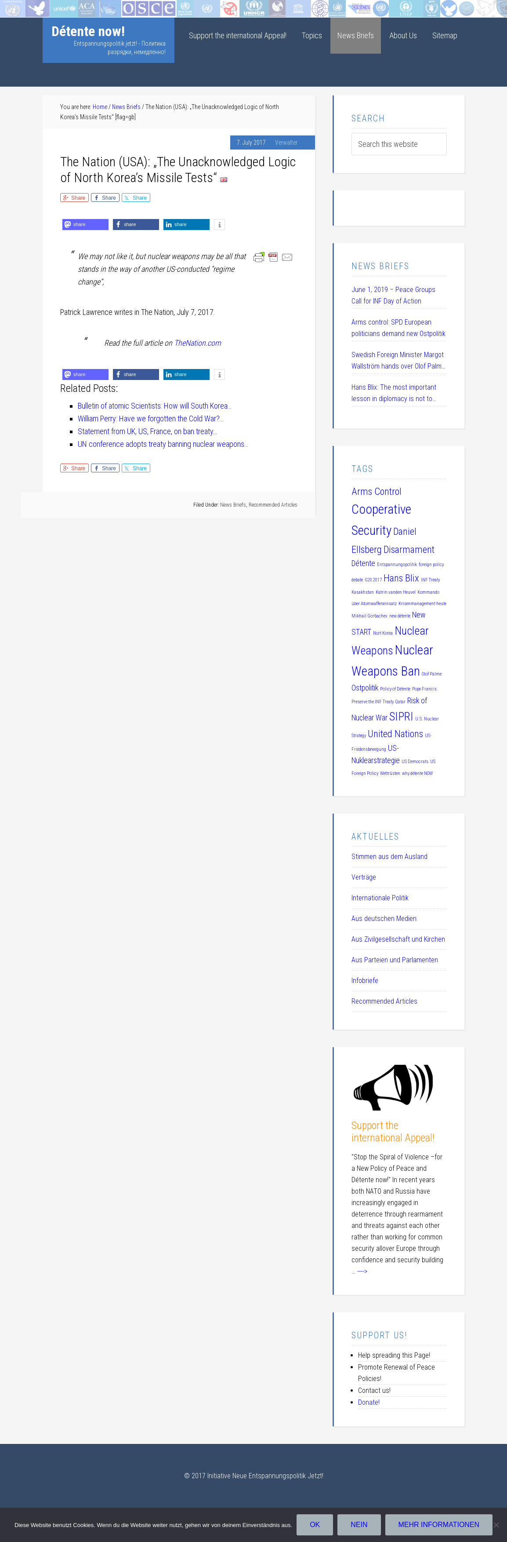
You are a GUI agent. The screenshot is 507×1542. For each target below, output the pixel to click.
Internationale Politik (380, 898)
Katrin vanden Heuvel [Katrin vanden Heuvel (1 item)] (396, 592)
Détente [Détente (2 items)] (363, 563)
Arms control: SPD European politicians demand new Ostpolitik (398, 328)
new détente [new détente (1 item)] (399, 616)
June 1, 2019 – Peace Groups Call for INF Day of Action (393, 295)
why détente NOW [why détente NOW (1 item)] (417, 773)
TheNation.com (197, 342)
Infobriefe (364, 980)
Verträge (363, 877)
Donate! (369, 1402)
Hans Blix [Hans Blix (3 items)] (401, 578)
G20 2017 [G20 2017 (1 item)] (373, 580)
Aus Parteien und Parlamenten (394, 960)
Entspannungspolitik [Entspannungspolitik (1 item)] (397, 564)
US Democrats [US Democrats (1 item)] (415, 761)
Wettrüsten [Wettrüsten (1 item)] (390, 773)
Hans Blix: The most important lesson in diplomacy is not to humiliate (393, 394)
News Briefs (233, 505)
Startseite (14, 6)
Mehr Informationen (439, 1524)
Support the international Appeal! (393, 1131)
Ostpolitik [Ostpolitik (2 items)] (364, 687)
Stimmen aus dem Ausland (389, 856)
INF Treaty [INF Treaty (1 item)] (430, 580)
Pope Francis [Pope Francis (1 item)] (424, 689)
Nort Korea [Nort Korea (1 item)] (383, 633)
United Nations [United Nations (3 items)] (395, 733)
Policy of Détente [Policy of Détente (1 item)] (395, 689)
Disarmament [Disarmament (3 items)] (409, 549)
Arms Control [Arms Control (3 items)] (376, 491)
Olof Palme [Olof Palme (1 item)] (432, 674)
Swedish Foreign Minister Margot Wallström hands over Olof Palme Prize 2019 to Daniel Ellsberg (398, 361)
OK (315, 1524)
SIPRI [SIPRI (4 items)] (401, 716)
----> (362, 1271)
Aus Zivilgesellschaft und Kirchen (398, 939)
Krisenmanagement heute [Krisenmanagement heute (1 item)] (422, 604)
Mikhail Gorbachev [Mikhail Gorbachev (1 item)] (369, 616)
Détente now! (88, 31)
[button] (85, 224)
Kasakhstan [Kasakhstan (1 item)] (362, 592)
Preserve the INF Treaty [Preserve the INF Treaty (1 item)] (372, 702)
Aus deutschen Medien (383, 918)
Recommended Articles (273, 505)
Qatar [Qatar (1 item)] (400, 702)
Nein (359, 1524)
